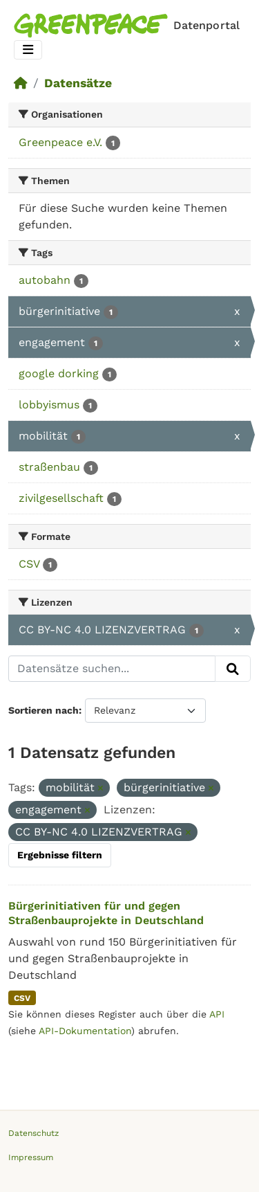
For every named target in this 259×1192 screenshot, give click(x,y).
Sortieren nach (43, 710)
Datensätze (78, 83)
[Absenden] (233, 669)
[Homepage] (129, 25)
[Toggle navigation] (28, 50)
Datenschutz (33, 1133)
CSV (22, 998)
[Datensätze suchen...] (111, 669)
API (216, 1014)
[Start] (21, 83)
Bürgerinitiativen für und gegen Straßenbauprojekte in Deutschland (106, 913)
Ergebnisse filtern (59, 854)
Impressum (30, 1157)
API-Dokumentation (85, 1030)
